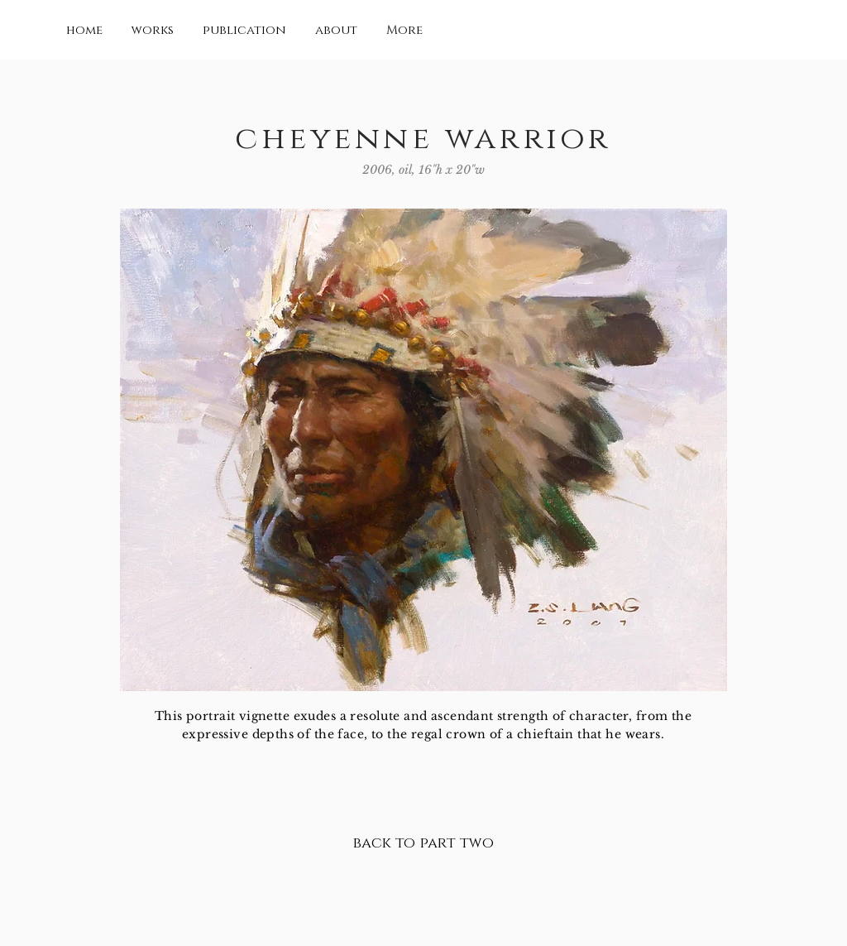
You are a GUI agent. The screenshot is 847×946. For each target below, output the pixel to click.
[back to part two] (423, 844)
